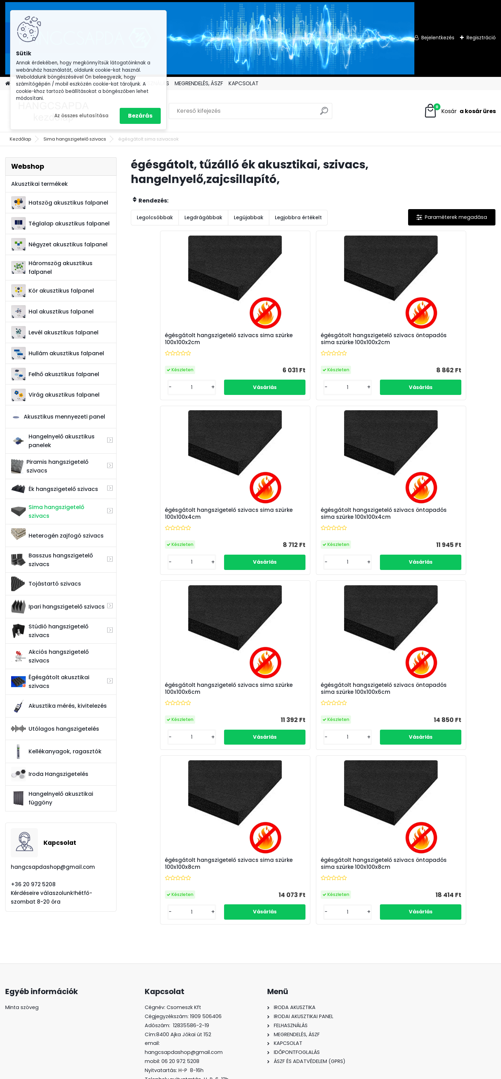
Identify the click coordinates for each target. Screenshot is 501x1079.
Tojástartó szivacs (46, 584)
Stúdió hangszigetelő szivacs (49, 630)
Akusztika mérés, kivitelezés (59, 706)
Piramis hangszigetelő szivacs (49, 466)
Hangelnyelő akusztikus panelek (53, 441)
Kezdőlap (20, 139)
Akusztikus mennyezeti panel (58, 417)
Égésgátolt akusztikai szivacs (50, 681)
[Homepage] (7, 83)
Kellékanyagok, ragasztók (56, 751)
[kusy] (152, 393)
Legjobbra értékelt (298, 217)
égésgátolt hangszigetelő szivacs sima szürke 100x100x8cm (356, 523)
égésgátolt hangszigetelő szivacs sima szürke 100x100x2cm (173, 342)
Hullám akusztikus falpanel (57, 353)
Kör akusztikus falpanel (52, 290)
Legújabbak (248, 217)
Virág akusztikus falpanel (55, 395)
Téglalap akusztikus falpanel (60, 223)
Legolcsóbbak (155, 217)
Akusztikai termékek (39, 184)
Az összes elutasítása (81, 115)
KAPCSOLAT (244, 83)
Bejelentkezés (437, 37)
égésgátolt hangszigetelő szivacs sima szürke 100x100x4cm (356, 342)
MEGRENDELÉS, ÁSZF (199, 83)
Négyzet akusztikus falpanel (59, 244)
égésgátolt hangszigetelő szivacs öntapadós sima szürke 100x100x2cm (265, 342)
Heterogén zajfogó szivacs (57, 535)
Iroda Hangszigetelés (49, 774)
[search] (324, 113)
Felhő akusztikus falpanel (55, 374)
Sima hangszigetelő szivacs (74, 139)
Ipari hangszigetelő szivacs (58, 606)
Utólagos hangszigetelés (55, 728)
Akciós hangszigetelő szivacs (50, 656)
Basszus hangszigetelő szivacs (52, 560)
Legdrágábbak (203, 217)
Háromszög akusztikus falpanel (52, 267)
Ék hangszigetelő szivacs (54, 489)
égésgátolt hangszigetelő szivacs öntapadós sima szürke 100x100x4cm (447, 342)
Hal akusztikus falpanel (52, 311)
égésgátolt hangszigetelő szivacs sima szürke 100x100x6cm (173, 523)
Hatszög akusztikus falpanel (59, 202)
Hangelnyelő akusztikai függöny (52, 798)
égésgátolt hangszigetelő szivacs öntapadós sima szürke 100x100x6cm (265, 523)
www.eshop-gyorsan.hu (266, 1072)
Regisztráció (481, 37)
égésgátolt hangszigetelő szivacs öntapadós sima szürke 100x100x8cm (447, 523)
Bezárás (140, 116)
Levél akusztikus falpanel (54, 332)
